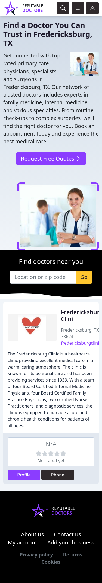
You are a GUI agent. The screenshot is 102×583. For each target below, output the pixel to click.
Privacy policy (36, 554)
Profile (24, 475)
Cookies (50, 562)
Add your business (70, 542)
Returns (72, 554)
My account (22, 542)
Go (84, 277)
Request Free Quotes (51, 158)
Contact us (67, 534)
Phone (57, 475)
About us (32, 534)
